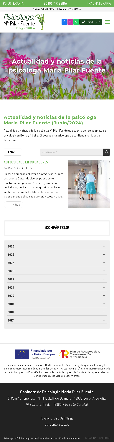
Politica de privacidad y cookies (32, 438)
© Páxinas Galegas (97, 438)
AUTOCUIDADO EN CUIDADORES (26, 162)
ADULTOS (27, 168)
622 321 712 (62, 418)
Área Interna (73, 438)
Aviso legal (9, 438)
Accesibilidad (58, 438)
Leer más (12, 204)
